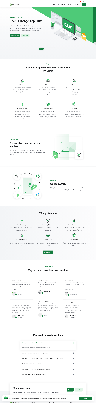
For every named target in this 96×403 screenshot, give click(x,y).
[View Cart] (59, 1)
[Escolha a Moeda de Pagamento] (77, 1)
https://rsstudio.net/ (73, 294)
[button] (48, 345)
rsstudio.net (20, 294)
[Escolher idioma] (82, 1)
